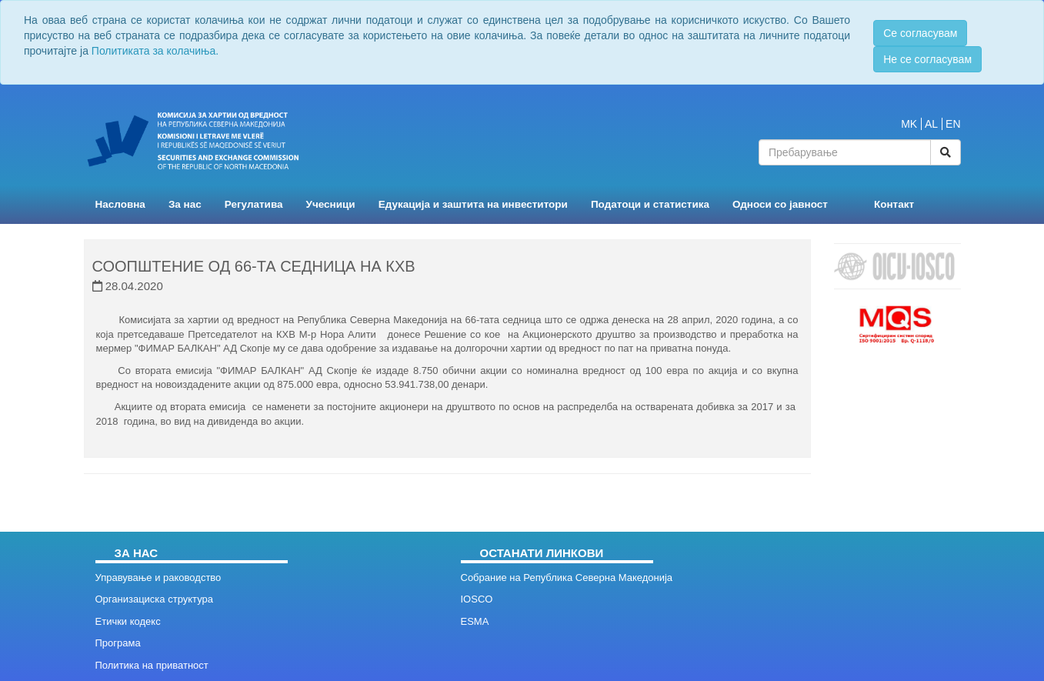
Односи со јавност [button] (780, 204)
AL (931, 124)
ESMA (475, 621)
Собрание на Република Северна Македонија (567, 577)
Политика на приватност (151, 665)
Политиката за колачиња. (155, 51)
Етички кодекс (128, 621)
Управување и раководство (158, 577)
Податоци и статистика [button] (650, 204)
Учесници (330, 204)
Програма (118, 643)
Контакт (894, 204)
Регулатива (254, 204)
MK (909, 124)
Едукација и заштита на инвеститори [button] (473, 204)
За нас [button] (185, 204)
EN (953, 124)
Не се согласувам (927, 59)
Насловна (120, 204)
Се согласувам (920, 33)
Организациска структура (154, 599)
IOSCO (477, 599)
